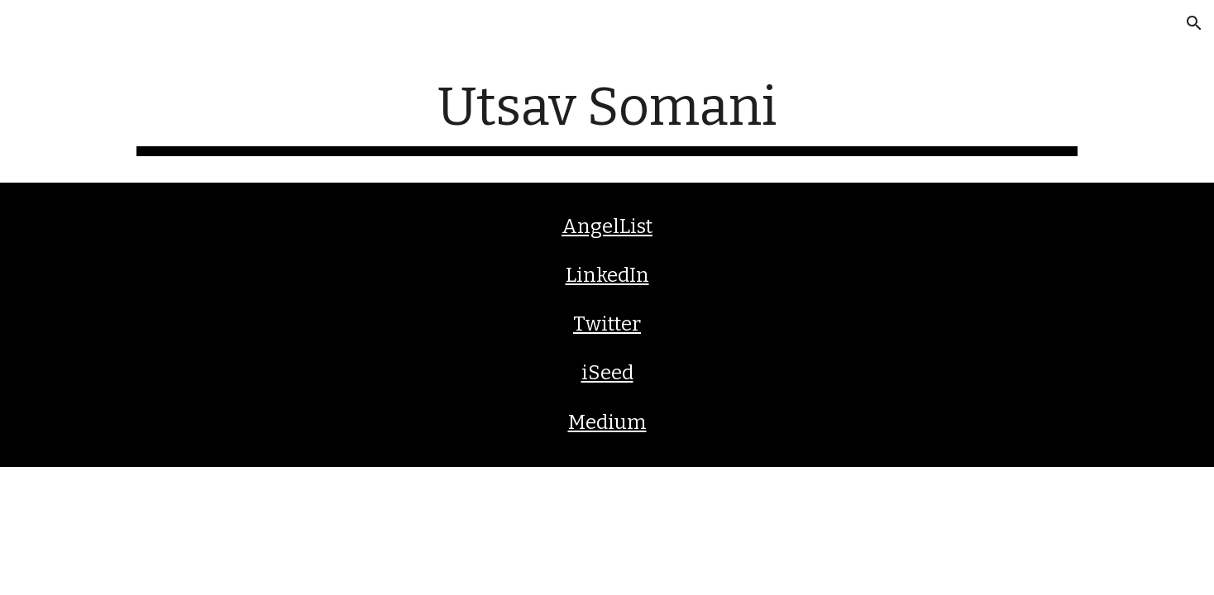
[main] (607, 116)
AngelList (607, 226)
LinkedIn (607, 275)
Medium (607, 422)
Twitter (607, 324)
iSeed (607, 372)
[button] (1194, 23)
